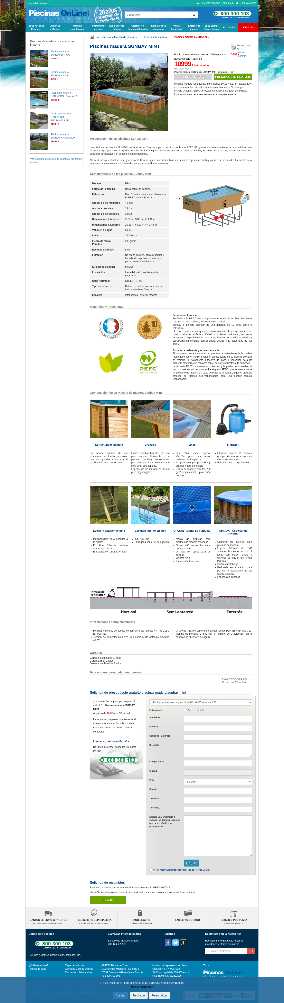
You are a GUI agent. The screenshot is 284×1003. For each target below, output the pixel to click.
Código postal (156, 761)
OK (251, 951)
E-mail (153, 789)
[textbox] (218, 763)
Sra (189, 710)
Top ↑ (206, 965)
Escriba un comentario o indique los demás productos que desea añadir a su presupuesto (164, 821)
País (151, 780)
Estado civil (155, 710)
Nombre (153, 726)
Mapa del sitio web (38, 3)
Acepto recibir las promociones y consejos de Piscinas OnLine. (181, 870)
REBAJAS (248, 27)
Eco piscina (229, 27)
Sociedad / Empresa (159, 736)
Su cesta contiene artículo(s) (215, 3)
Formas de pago (37, 968)
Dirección (154, 745)
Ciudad (153, 771)
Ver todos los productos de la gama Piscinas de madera (56, 161)
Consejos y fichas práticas (79, 968)
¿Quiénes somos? (38, 965)
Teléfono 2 (154, 807)
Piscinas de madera (155, 37)
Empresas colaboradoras (78, 972)
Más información (142, 987)
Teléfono (154, 798)
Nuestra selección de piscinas (119, 37)
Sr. (203, 710)
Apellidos (154, 717)
